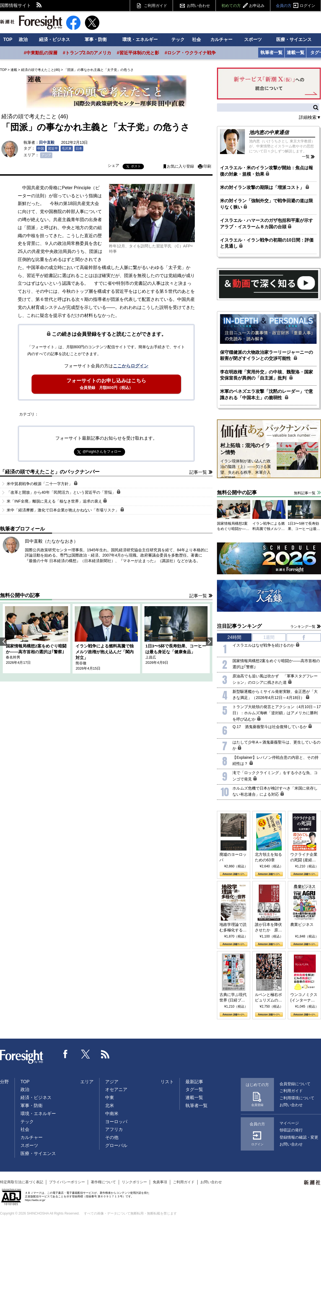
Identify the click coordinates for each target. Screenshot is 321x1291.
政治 (23, 39)
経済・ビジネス (54, 39)
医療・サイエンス (294, 39)
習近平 (53, 148)
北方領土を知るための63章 (268, 857)
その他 (111, 1137)
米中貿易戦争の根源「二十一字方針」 (42, 483)
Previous (3, 641)
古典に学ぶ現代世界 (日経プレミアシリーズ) (233, 997)
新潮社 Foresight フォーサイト (31, 22)
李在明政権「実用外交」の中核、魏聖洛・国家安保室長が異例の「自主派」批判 (266, 375)
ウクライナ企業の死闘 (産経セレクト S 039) (303, 857)
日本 (79, 148)
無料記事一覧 (304, 493)
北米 (109, 1105)
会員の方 (295, 5)
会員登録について (294, 1084)
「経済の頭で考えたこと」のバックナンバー (50, 472)
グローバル (116, 1145)
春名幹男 (13, 657)
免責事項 (160, 1182)
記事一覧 (198, 472)
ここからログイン (130, 365)
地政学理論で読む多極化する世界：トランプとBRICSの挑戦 (233, 927)
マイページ (289, 1123)
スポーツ (253, 39)
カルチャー (221, 39)
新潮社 (312, 1182)
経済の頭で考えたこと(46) (40, 70)
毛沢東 (67, 148)
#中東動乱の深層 (40, 52)
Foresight (22, 1057)
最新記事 (194, 1081)
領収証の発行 (291, 1130)
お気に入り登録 (180, 166)
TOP (7, 39)
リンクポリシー (134, 1182)
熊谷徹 (81, 663)
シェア (113, 165)
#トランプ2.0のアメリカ (87, 52)
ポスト (136, 166)
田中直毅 (47, 142)
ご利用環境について (296, 1098)
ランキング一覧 (302, 626)
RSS (39, 5)
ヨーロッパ (116, 1121)
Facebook (65, 1054)
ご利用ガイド (155, 5)
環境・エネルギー (140, 39)
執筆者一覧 (271, 52)
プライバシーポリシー (67, 1182)
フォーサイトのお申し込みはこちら (106, 384)
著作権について (103, 1182)
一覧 (306, 156)
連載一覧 (295, 52)
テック (178, 39)
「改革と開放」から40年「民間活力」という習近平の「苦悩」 (64, 492)
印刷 (207, 166)
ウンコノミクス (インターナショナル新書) (303, 997)
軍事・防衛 (96, 39)
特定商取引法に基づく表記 (21, 1182)
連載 (14, 70)
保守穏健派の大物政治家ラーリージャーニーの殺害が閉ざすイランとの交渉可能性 (266, 355)
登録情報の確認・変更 (298, 1137)
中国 (40, 148)
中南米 (111, 1113)
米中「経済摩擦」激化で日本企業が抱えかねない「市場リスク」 (65, 509)
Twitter (85, 1054)
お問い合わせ (198, 5)
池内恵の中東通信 (269, 132)
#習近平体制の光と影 (138, 52)
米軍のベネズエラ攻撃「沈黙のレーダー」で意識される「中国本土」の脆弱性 (266, 394)
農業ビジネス (302, 924)
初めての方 (243, 5)
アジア (46, 155)
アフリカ (114, 1129)
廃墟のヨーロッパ (233, 857)
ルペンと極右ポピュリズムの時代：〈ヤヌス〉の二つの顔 (268, 997)
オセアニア (116, 1089)
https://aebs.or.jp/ (35, 1200)
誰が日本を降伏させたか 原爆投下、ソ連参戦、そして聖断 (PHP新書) (268, 927)
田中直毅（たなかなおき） (51, 541)
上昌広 (150, 657)
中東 (109, 1097)
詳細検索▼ (310, 117)
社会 (196, 39)
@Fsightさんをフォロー (101, 451)
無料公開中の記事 (20, 595)
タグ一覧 (194, 1089)
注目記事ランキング (239, 626)
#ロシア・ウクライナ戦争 (190, 52)
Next (209, 641)
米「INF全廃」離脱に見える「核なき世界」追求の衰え (57, 500)
